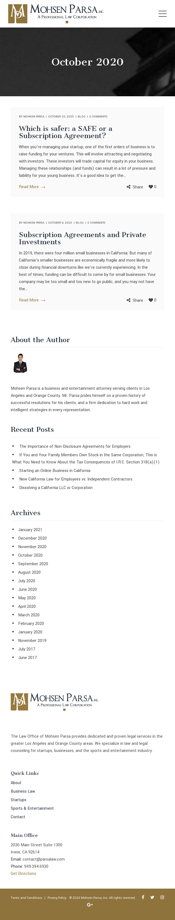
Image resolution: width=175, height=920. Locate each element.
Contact (18, 817)
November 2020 (32, 547)
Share (138, 187)
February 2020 (31, 624)
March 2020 (29, 615)
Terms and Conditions (26, 898)
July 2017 (26, 649)
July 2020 (26, 581)
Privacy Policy (57, 898)
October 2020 (30, 555)
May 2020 (27, 598)
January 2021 (30, 530)
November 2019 (32, 641)
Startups (18, 800)
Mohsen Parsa (33, 117)
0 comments (98, 117)
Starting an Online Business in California (54, 471)
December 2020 (32, 538)
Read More (32, 187)
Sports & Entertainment (32, 808)
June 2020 (27, 589)
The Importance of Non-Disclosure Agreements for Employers (74, 446)
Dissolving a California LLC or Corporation (56, 488)
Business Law (23, 791)
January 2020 (30, 632)
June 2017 (27, 658)
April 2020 (27, 606)
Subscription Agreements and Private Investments (82, 238)
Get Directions (23, 874)
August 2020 (29, 572)
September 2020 (33, 564)
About (16, 783)
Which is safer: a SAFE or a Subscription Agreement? (65, 132)
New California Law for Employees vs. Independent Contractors (75, 479)
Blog (81, 117)
